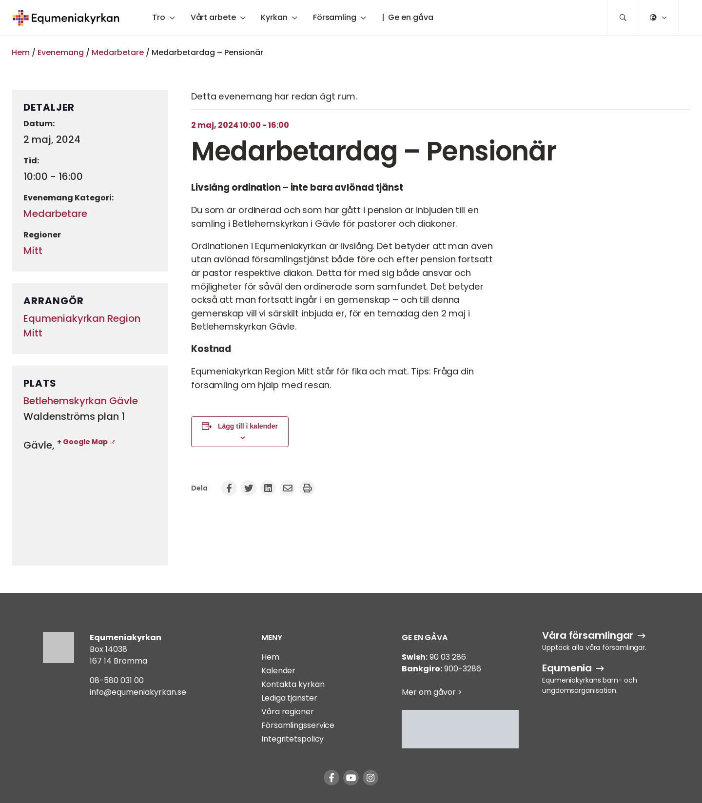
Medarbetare (118, 52)
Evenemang (61, 52)
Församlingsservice (297, 725)
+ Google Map (82, 442)
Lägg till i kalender (248, 426)
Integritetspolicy (292, 738)
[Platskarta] (89, 505)
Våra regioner (287, 711)
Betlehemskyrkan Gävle (80, 401)
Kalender (278, 670)
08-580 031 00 (117, 680)
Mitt (32, 250)
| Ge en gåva (407, 17)
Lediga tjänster (289, 698)
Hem (21, 52)
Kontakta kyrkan (293, 684)
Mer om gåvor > (432, 692)
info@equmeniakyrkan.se (138, 692)
